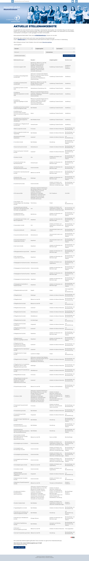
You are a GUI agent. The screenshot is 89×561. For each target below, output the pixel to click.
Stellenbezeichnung (19, 60)
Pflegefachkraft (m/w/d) (19, 303)
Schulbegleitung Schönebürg (21, 454)
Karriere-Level (69, 60)
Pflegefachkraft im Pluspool (20, 359)
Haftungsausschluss (48, 556)
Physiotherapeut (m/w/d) (20, 386)
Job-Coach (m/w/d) (18, 246)
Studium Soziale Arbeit (19, 503)
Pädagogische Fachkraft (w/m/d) (22, 268)
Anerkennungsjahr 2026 (20, 66)
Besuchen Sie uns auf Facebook (21, 1)
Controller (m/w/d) (18, 142)
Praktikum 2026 (18, 396)
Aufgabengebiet (54, 60)
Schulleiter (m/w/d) (18, 469)
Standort (33, 60)
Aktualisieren (69, 55)
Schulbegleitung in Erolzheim (21, 443)
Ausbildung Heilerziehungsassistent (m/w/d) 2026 (21, 94)
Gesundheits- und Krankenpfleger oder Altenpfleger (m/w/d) (21, 203)
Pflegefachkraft (18, 295)
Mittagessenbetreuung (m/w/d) (21, 251)
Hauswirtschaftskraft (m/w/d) (21, 235)
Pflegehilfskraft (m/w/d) (19, 374)
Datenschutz (39, 556)
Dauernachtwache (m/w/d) (20, 146)
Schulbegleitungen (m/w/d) (20, 464)
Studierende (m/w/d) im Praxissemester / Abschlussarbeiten (19, 493)
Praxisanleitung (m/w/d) (19, 410)
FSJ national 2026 (18, 193)
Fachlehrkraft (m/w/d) (19, 183)
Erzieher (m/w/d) (18, 157)
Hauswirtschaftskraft (19, 230)
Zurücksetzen (20, 55)
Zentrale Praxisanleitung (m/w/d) (22, 532)
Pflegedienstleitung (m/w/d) (20, 290)
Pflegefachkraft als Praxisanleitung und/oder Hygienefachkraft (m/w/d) (20, 345)
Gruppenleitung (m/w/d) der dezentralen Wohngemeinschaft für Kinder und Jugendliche (21, 209)
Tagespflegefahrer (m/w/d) (20, 507)
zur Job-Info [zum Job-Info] (19, 547)
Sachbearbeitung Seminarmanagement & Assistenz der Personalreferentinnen (21, 431)
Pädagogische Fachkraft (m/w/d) (22, 262)
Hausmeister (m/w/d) (19, 225)
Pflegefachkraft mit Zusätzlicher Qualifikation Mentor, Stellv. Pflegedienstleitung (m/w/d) (21, 366)
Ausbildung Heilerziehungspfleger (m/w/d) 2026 (21, 101)
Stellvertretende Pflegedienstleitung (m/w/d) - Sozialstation (20, 474)
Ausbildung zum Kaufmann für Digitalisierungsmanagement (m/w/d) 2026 (21, 120)
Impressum (43, 556)
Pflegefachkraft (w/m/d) (19, 333)
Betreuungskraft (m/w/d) (20, 128)
